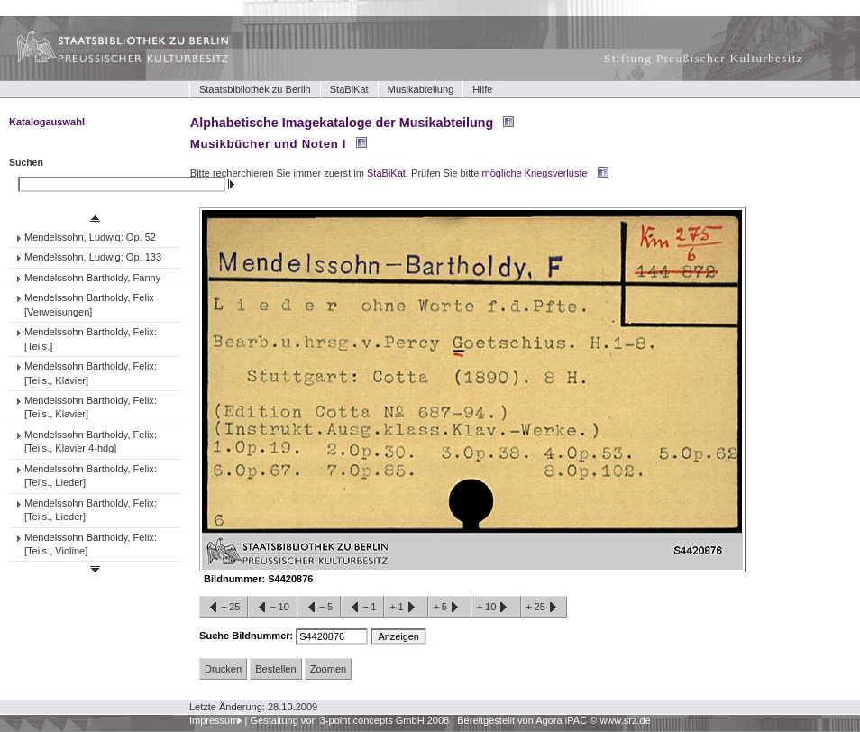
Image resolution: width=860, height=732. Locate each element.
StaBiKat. (387, 173)
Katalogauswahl (47, 121)
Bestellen (275, 668)
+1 (405, 607)
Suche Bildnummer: (247, 635)
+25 (544, 607)
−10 (272, 607)
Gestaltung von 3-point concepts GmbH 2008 (349, 720)
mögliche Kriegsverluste (535, 173)
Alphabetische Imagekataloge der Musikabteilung (341, 122)
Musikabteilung (421, 89)
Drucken (223, 668)
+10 (496, 607)
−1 (362, 607)
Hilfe (482, 89)
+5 (450, 607)
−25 (223, 607)
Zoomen (328, 668)
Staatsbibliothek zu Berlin (255, 89)
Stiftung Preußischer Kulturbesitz (703, 58)
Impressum (214, 720)
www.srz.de (624, 720)
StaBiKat (349, 89)
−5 (319, 607)
